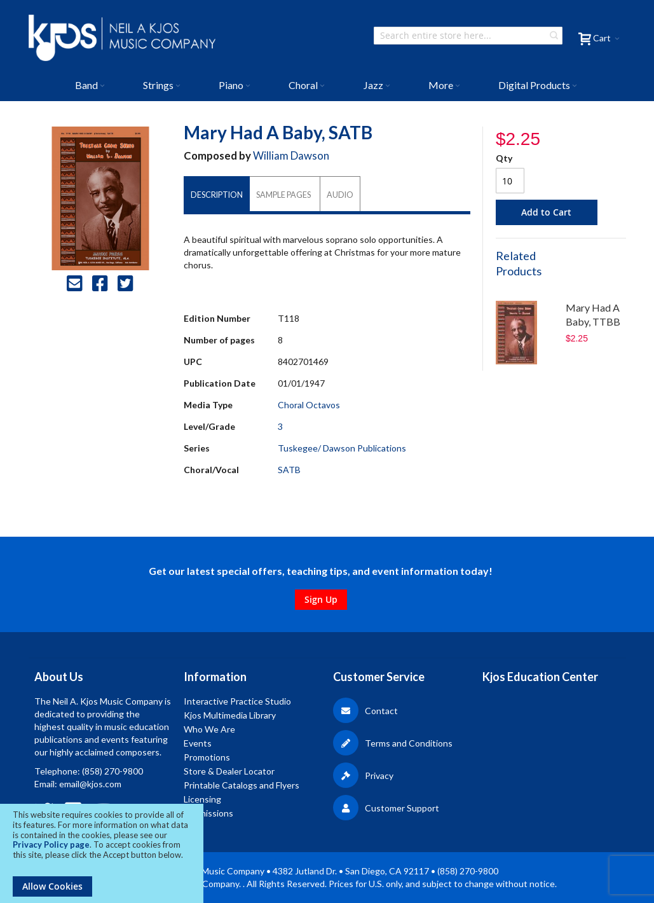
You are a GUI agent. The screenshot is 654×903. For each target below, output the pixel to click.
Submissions (208, 813)
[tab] (217, 194)
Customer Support (386, 808)
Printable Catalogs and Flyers (241, 785)
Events (198, 743)
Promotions (207, 757)
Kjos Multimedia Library (230, 715)
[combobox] (468, 36)
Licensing (202, 799)
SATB (289, 469)
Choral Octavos (309, 404)
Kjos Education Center (540, 677)
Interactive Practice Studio (237, 701)
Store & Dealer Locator (229, 771)
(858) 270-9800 (112, 771)
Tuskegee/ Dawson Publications (342, 448)
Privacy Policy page (51, 844)
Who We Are (209, 729)
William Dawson (291, 155)
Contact (365, 710)
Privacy (363, 775)
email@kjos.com (90, 783)
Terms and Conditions (393, 743)
